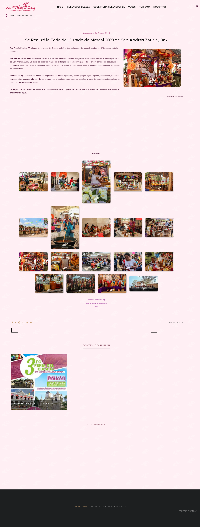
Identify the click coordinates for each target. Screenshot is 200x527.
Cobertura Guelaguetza (109, 6)
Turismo (144, 6)
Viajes (132, 6)
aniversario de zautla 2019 (96, 33)
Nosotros (160, 6)
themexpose (80, 506)
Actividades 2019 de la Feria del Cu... (34, 405)
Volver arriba (188, 511)
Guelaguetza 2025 (78, 6)
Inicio (60, 6)
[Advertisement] (96, 125)
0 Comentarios (174, 322)
